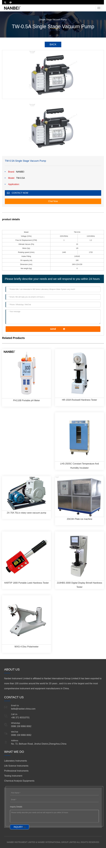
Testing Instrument (13, 776)
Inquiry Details (16, 807)
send (53, 329)
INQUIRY (18, 827)
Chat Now (53, 201)
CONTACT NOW (20, 193)
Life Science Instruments (16, 766)
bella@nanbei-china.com (23, 709)
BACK (53, 44)
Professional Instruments (16, 771)
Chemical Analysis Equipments (19, 781)
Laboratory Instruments (15, 761)
